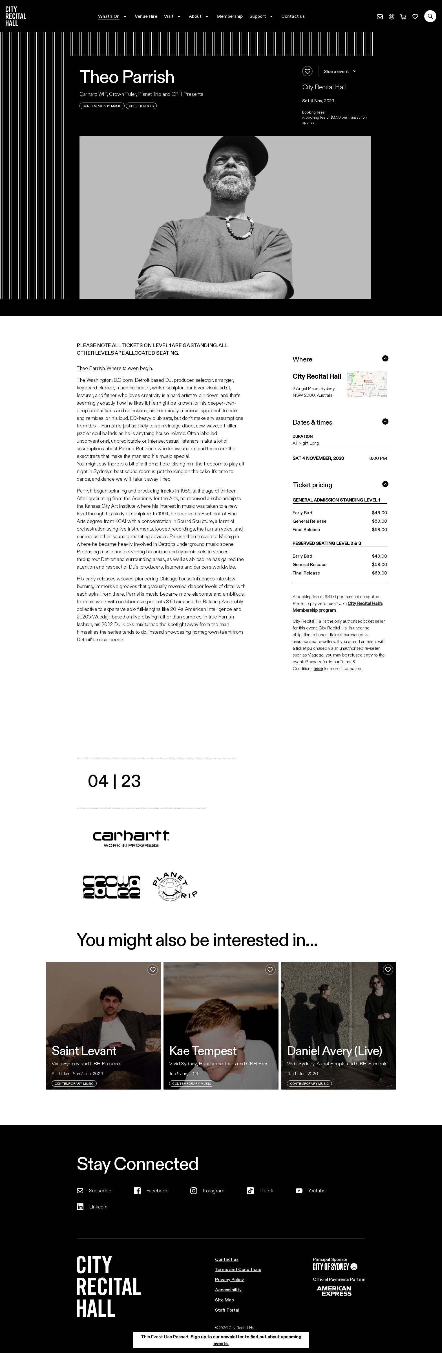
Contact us (226, 1259)
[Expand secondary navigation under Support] (262, 16)
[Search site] (430, 16)
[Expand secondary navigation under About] (199, 16)
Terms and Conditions (238, 1269)
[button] (336, 100)
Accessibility (228, 1289)
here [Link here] (317, 668)
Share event (340, 71)
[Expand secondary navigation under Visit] (173, 16)
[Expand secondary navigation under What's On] (113, 16)
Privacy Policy (229, 1279)
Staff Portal (227, 1309)
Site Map (224, 1299)
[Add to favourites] (307, 71)
